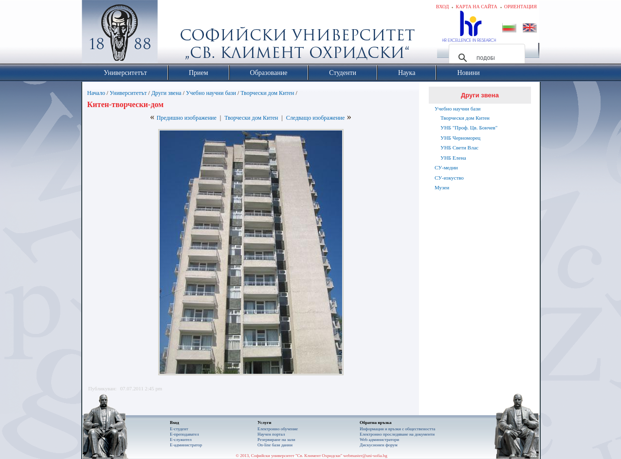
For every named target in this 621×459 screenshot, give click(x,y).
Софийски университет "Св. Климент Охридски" (175, 34)
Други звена (166, 93)
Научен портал (271, 434)
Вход (442, 6)
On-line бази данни (274, 444)
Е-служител (181, 439)
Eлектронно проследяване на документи (397, 434)
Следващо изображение (315, 117)
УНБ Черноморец (460, 138)
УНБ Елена (453, 158)
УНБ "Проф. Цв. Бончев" (468, 127)
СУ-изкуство (449, 178)
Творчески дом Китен (267, 93)
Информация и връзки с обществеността (397, 428)
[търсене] (485, 58)
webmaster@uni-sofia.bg (365, 455)
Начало (96, 93)
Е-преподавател (184, 434)
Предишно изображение (187, 117)
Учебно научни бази (211, 93)
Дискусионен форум (379, 444)
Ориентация (520, 6)
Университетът (128, 93)
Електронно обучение (277, 428)
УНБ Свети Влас (459, 147)
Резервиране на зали (276, 439)
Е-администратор (186, 444)
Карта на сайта (476, 6)
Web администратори (379, 439)
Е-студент (179, 428)
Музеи (442, 187)
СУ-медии (446, 167)
